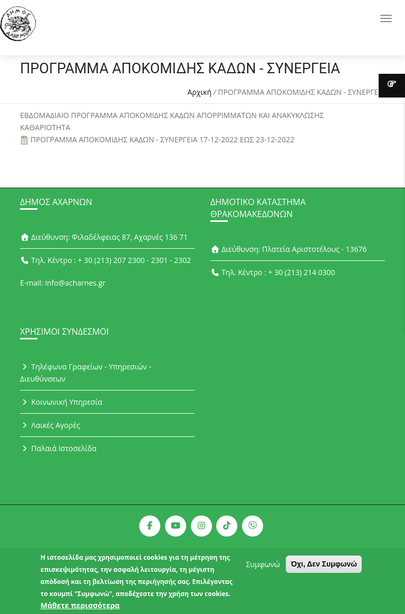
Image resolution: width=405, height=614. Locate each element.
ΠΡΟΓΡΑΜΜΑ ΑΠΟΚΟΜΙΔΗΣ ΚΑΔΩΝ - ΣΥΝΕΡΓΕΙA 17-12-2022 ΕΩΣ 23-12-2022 (162, 139)
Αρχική (199, 92)
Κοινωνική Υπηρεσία (61, 402)
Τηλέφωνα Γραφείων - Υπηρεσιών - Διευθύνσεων (85, 373)
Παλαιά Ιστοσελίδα (58, 448)
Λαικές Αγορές (50, 425)
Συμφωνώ (262, 568)
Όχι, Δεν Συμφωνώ (324, 567)
